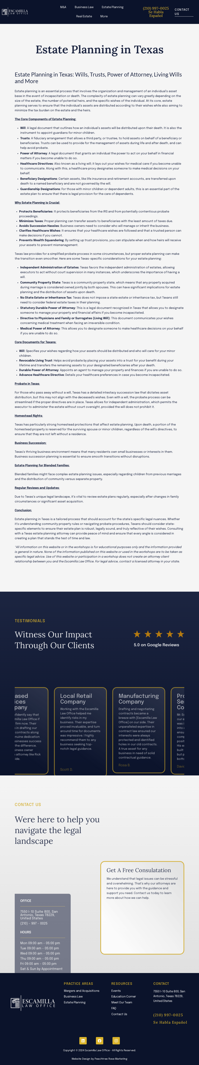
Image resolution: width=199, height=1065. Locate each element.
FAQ (113, 1008)
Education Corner (123, 996)
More (104, 16)
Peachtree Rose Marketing (111, 1059)
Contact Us (119, 1014)
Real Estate (84, 16)
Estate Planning (113, 7)
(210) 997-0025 (168, 1015)
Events (116, 991)
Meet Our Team (121, 1002)
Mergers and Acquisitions (81, 991)
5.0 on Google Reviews (156, 674)
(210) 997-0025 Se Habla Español (156, 12)
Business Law (84, 7)
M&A (63, 7)
